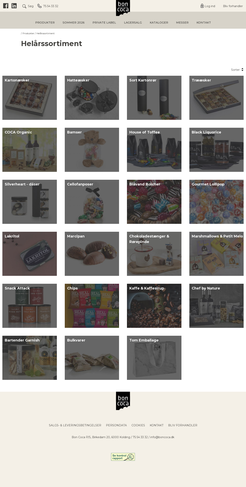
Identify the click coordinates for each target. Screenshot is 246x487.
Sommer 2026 (74, 22)
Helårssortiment (45, 33)
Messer (182, 22)
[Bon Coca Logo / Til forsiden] (123, 401)
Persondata (116, 425)
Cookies (138, 425)
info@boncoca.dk (162, 437)
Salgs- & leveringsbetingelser (75, 425)
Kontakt (203, 22)
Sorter (237, 70)
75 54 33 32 (140, 437)
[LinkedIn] (14, 6)
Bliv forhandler (233, 6)
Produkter (45, 22)
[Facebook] (5, 6)
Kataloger (159, 22)
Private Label (104, 22)
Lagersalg (133, 22)
